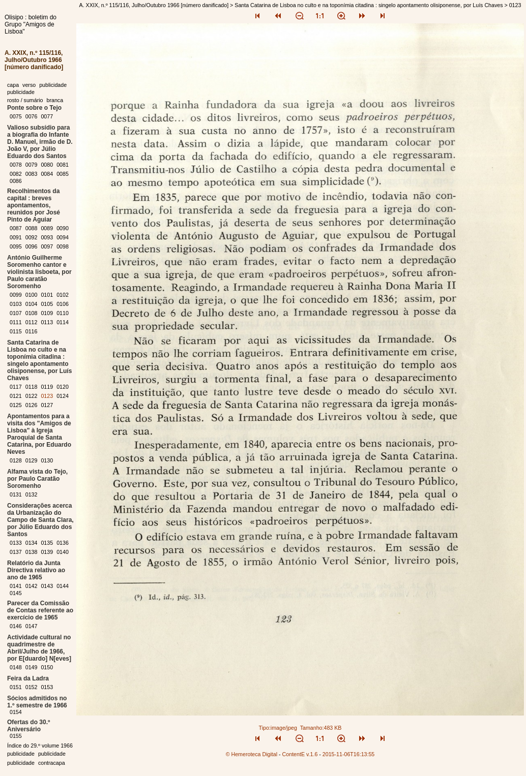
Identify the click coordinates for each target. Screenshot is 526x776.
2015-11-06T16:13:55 (349, 754)
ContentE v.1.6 (300, 754)
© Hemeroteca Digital (251, 754)
